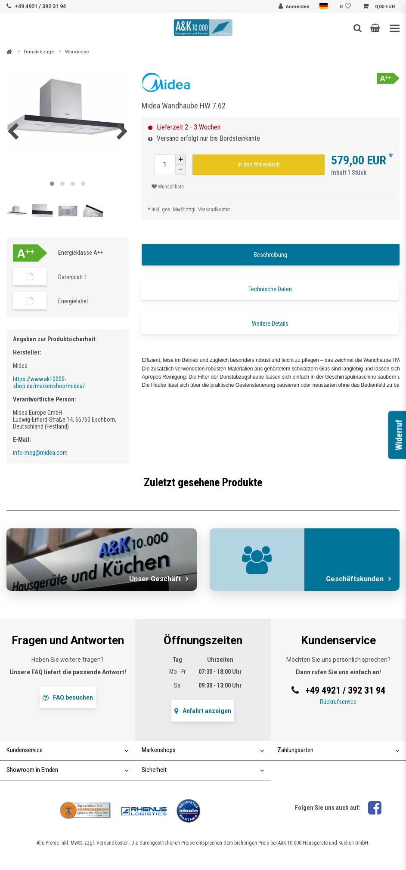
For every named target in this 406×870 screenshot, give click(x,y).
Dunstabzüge (39, 52)
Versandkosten (214, 209)
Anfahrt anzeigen (202, 710)
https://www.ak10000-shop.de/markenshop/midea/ (49, 382)
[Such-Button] (357, 28)
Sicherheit (203, 770)
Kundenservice (67, 750)
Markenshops (203, 750)
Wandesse (77, 52)
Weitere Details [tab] (270, 323)
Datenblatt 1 (72, 277)
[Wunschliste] (346, 6)
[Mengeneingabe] (165, 164)
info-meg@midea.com (40, 452)
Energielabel (73, 301)
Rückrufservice (338, 701)
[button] (375, 28)
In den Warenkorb (259, 164)
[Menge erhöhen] (180, 160)
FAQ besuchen (68, 697)
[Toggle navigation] (394, 28)
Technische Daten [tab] (270, 289)
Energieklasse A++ (80, 252)
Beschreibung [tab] (270, 254)
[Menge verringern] (180, 170)
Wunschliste (168, 187)
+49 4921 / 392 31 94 (40, 6)
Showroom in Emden (67, 770)
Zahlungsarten (338, 750)
